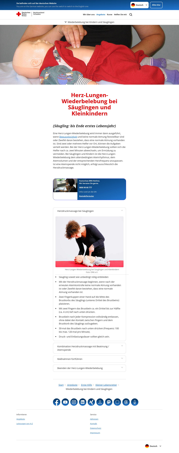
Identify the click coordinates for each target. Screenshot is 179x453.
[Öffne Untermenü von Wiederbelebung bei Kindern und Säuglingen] (89, 22)
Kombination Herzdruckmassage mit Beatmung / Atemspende (83, 348)
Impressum (95, 433)
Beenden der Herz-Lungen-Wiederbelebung (80, 368)
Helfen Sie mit (120, 14)
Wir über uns (89, 14)
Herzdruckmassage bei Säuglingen (75, 211)
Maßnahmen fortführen (69, 359)
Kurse (109, 14)
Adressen (94, 419)
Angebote (100, 14)
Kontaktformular (86, 196)
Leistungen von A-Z (24, 423)
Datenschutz (95, 428)
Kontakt (93, 423)
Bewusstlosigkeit (68, 136)
